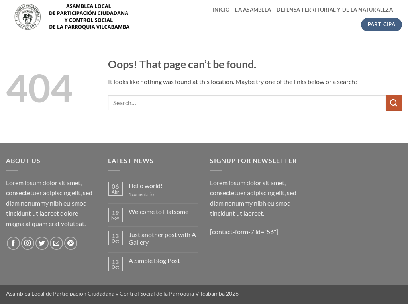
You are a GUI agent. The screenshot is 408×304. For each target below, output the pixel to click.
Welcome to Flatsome (158, 211)
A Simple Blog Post (154, 260)
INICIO (221, 9)
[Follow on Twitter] (42, 243)
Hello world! (146, 185)
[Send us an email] (56, 243)
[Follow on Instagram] (27, 243)
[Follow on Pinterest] (70, 243)
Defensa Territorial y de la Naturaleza (335, 9)
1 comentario (147, 194)
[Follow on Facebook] (13, 243)
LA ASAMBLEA (253, 9)
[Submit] (394, 102)
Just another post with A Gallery (162, 238)
